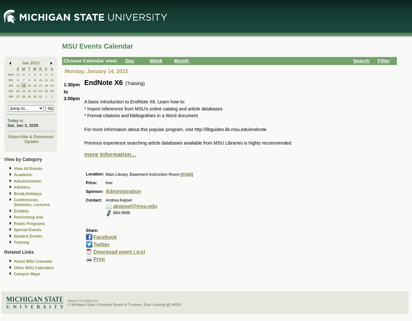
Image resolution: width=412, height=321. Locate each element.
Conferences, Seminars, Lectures (32, 202)
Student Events (28, 236)
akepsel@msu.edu (135, 206)
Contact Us (89, 301)
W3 (11, 85)
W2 (11, 80)
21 (23, 91)
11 (46, 80)
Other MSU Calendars (34, 268)
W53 (11, 74)
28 (23, 96)
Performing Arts (28, 217)
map (187, 174)
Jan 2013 (31, 63)
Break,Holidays (28, 194)
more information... (110, 154)
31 (23, 74)
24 (40, 91)
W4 (11, 91)
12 (52, 80)
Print (99, 259)
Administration (27, 181)
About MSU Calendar (33, 261)
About (72, 301)
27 (18, 96)
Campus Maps (27, 274)
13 (18, 85)
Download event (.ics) (119, 252)
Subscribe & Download (30, 136)
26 (52, 91)
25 (46, 91)
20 (18, 91)
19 (52, 85)
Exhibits (21, 211)
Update (31, 141)
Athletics (22, 187)
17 (40, 85)
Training (21, 242)
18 (46, 85)
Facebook (105, 237)
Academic (23, 175)
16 (35, 85)
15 (29, 85)
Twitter (101, 244)
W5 (11, 96)
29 (29, 96)
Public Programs (29, 224)
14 (23, 85)
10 (40, 80)
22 (29, 91)
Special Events (27, 230)
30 (18, 74)
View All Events (28, 168)
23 (35, 91)
